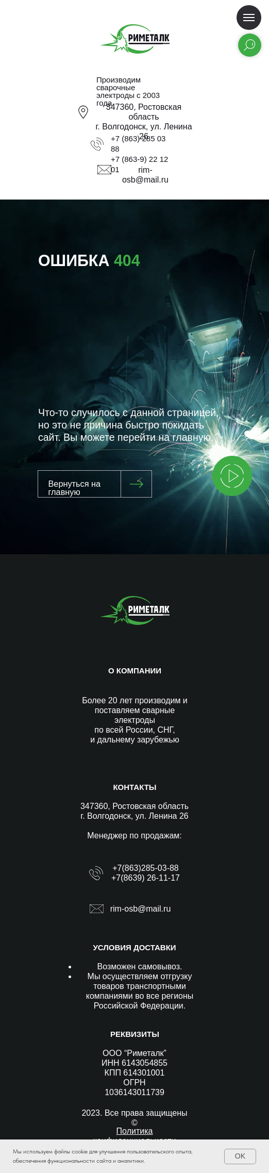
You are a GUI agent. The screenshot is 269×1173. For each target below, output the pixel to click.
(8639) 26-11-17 (150, 877)
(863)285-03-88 (150, 868)
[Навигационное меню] (249, 17)
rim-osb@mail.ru (140, 908)
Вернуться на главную (74, 488)
